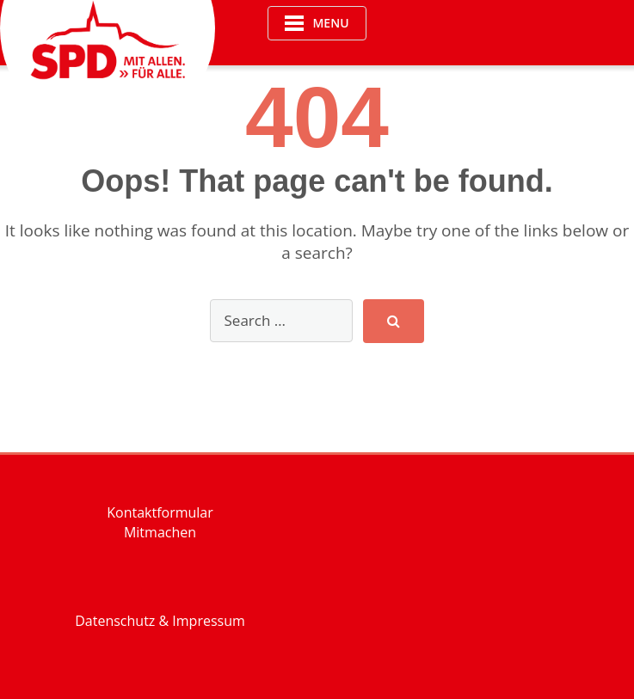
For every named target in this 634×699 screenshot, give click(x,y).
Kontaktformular (160, 512)
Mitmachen (160, 532)
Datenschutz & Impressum (160, 620)
